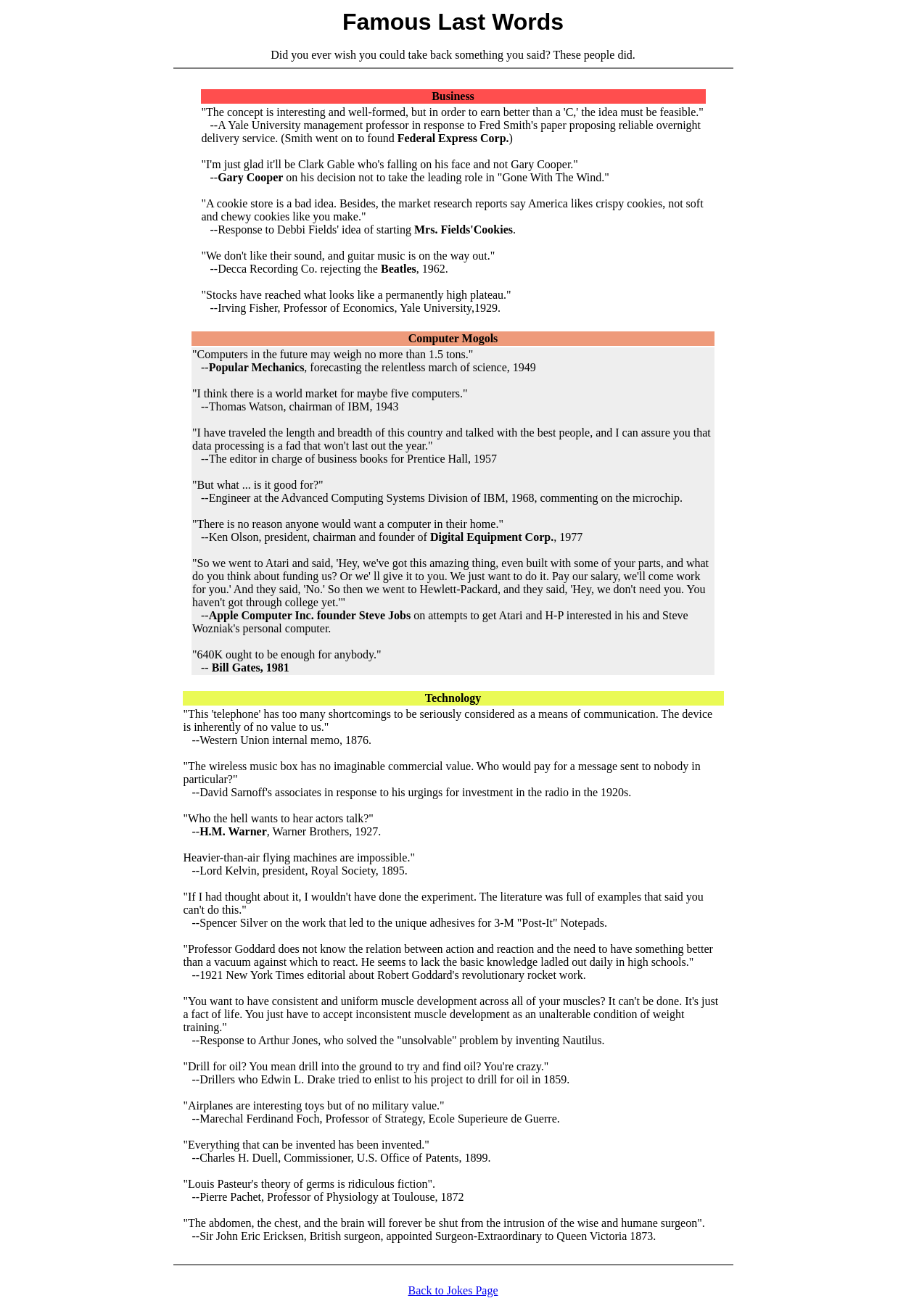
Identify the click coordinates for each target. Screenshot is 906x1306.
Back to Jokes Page (453, 1290)
